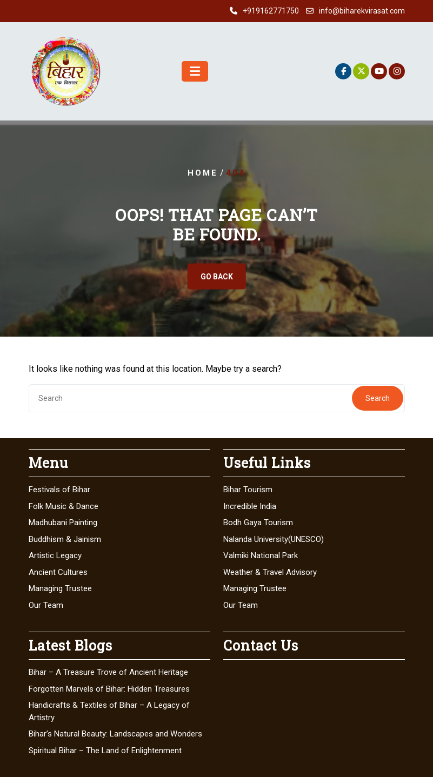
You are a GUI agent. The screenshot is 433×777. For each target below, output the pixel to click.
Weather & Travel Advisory (270, 572)
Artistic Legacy (55, 555)
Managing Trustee (60, 588)
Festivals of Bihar (59, 489)
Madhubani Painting (63, 522)
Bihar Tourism (247, 489)
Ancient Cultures (58, 572)
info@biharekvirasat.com (362, 10)
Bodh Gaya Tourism (258, 522)
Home (203, 173)
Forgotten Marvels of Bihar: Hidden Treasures (109, 689)
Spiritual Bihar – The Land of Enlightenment (105, 750)
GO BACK (217, 276)
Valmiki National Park (260, 555)
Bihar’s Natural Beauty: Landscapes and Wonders (115, 734)
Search (377, 398)
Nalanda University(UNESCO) (273, 539)
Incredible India (249, 506)
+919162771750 (271, 10)
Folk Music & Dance (63, 506)
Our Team (46, 605)
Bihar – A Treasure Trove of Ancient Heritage (108, 672)
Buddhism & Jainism (65, 539)
